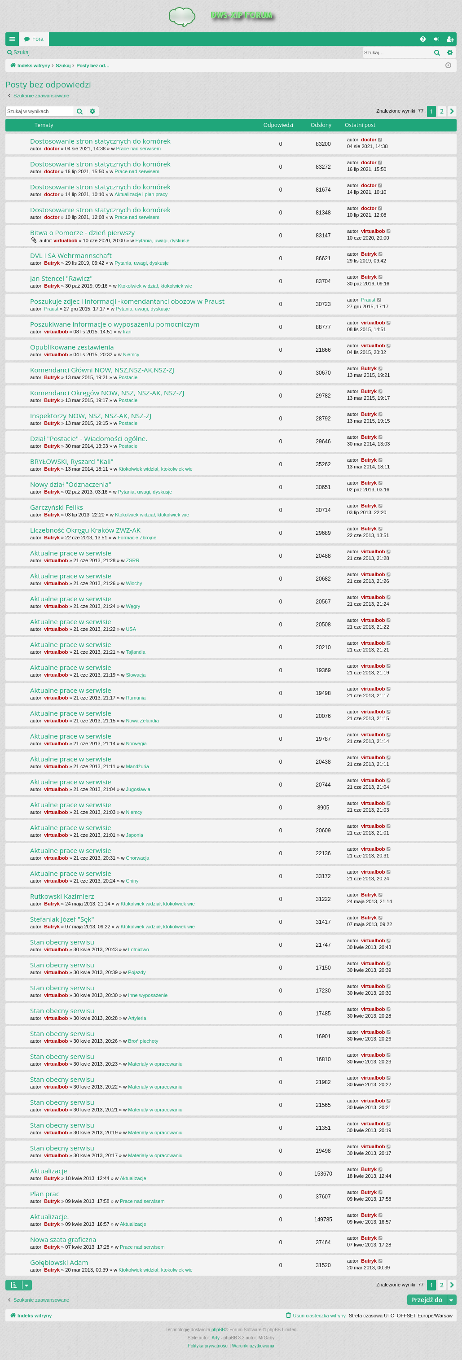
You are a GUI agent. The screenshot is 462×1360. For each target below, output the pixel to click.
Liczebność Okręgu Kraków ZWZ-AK (85, 529)
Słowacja (135, 675)
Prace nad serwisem (138, 148)
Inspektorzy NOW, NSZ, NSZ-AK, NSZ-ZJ (90, 415)
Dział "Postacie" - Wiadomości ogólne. (88, 438)
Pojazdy (136, 972)
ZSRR (132, 560)
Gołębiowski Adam (59, 1262)
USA (131, 629)
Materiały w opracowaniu (155, 1064)
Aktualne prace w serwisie (70, 552)
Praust (51, 308)
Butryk (52, 263)
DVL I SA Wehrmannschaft (71, 255)
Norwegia (136, 743)
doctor (51, 148)
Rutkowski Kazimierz (62, 896)
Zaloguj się (56, 52)
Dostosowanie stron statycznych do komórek (100, 140)
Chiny (132, 880)
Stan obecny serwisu (62, 941)
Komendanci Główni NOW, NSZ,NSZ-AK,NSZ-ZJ (102, 369)
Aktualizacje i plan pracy (140, 194)
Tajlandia (135, 652)
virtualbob (65, 240)
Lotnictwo (138, 949)
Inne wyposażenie (147, 995)
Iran (127, 331)
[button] (452, 111)
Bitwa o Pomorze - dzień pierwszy (82, 232)
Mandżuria (137, 766)
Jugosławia (138, 789)
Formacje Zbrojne (137, 537)
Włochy (134, 583)
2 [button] (442, 111)
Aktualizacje (48, 1170)
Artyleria (137, 1018)
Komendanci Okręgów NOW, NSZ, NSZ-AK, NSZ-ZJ (107, 392)
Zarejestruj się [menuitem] (452, 41)
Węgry (133, 606)
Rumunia (135, 697)
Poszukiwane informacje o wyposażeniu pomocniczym (114, 323)
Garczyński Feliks (56, 507)
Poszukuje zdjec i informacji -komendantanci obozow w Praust (127, 301)
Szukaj (21, 52)
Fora (38, 39)
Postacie (128, 377)
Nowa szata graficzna (63, 1239)
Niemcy (131, 354)
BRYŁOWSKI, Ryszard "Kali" (72, 461)
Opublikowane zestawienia (72, 346)
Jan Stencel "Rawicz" (61, 278)
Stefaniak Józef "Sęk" (62, 918)
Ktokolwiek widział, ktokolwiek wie (155, 286)
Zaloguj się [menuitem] (438, 41)
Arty (215, 1337)
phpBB (218, 1329)
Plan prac (44, 1193)
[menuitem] (423, 39)
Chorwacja (137, 858)
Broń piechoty (143, 1041)
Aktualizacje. (49, 1216)
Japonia (134, 835)
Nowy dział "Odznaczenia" (70, 484)
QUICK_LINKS (14, 41)
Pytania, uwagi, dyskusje (162, 240)
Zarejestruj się (98, 52)
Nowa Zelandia (142, 720)
